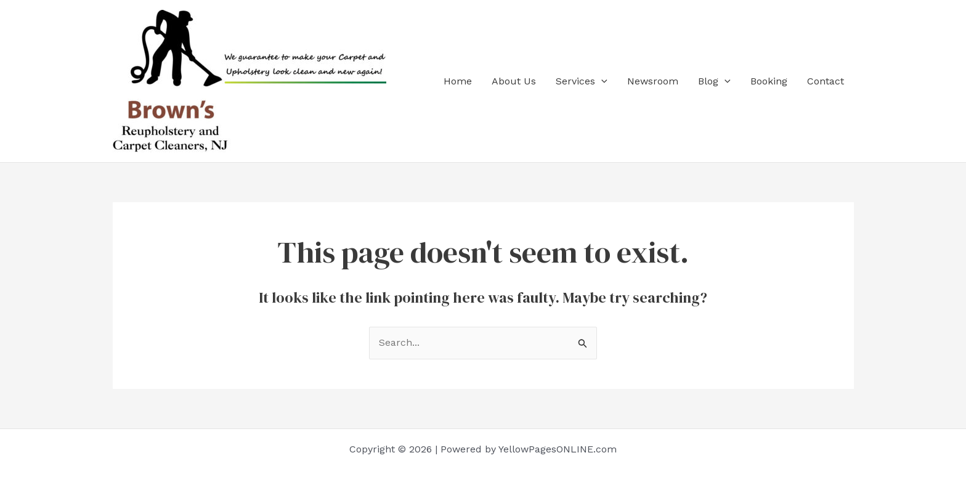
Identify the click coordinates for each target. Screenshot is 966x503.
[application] (601, 81)
